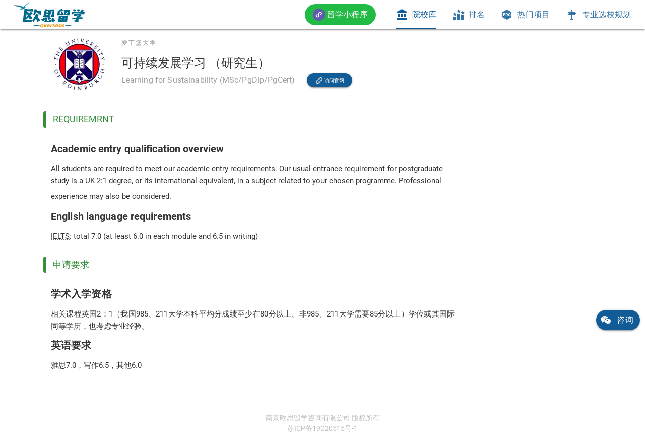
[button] (340, 14)
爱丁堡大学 (139, 42)
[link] (49, 14)
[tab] (416, 14)
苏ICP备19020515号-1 (322, 428)
